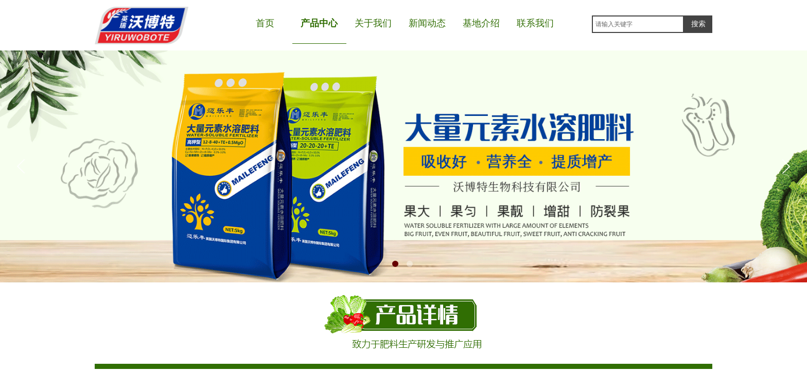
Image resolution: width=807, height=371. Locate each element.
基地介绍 (481, 23)
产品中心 (319, 23)
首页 (265, 23)
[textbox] (638, 24)
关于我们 (373, 23)
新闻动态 (427, 23)
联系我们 (535, 23)
